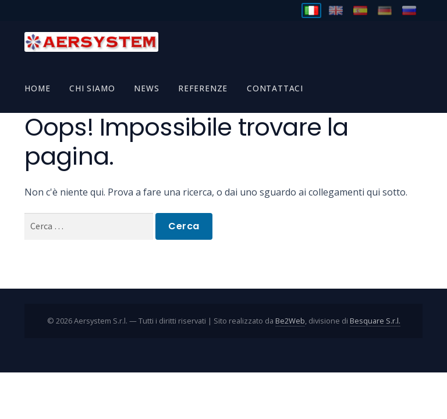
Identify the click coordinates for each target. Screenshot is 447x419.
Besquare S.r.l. (375, 320)
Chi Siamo (92, 88)
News (146, 88)
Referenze (203, 88)
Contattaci (275, 88)
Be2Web (290, 320)
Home (37, 88)
